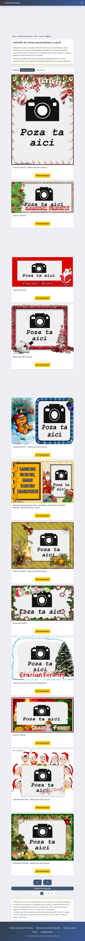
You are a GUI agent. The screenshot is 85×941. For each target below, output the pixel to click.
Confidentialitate (47, 932)
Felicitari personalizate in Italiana (21, 928)
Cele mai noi (41, 70)
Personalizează (42, 175)
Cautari (35, 932)
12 (56, 893)
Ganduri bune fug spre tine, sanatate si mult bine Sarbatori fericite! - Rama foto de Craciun (39, 506)
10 (48, 893)
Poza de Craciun (20, 623)
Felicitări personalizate (25, 36)
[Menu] (82, 3)
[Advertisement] (42, 21)
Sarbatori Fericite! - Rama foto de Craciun (31, 799)
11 (52, 893)
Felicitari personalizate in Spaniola (48, 928)
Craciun (41, 36)
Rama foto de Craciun (22, 357)
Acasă (14, 36)
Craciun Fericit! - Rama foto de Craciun (30, 167)
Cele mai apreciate (27, 70)
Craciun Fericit (19, 735)
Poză (35, 36)
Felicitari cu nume (69, 928)
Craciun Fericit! (19, 290)
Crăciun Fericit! (19, 215)
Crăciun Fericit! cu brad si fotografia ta (30, 683)
